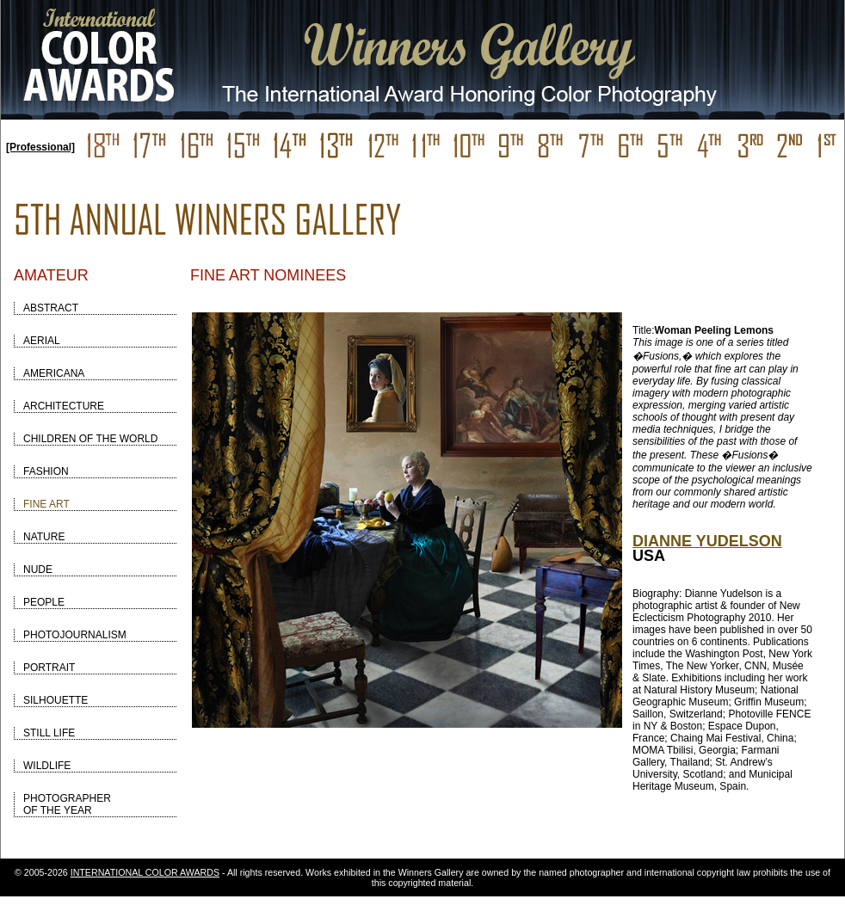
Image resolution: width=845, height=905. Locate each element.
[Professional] (40, 147)
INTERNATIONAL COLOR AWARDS (145, 872)
